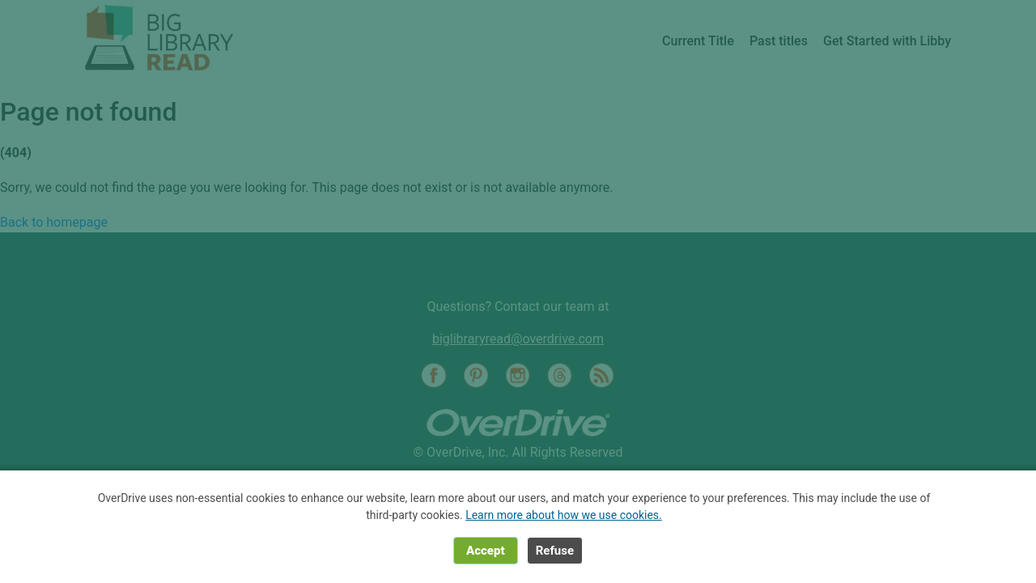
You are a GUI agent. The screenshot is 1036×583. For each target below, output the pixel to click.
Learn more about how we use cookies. (563, 515)
